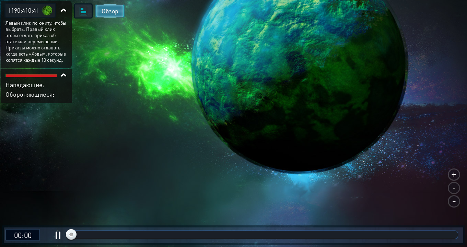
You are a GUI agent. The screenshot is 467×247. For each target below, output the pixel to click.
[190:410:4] (23, 10)
